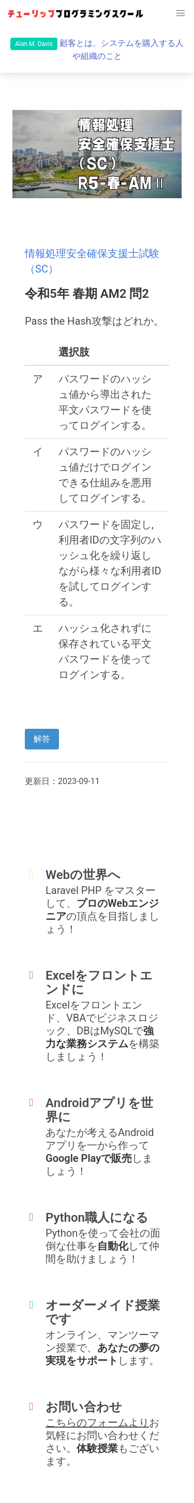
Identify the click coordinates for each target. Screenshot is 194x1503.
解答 (42, 739)
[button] (180, 13)
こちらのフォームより (97, 1422)
